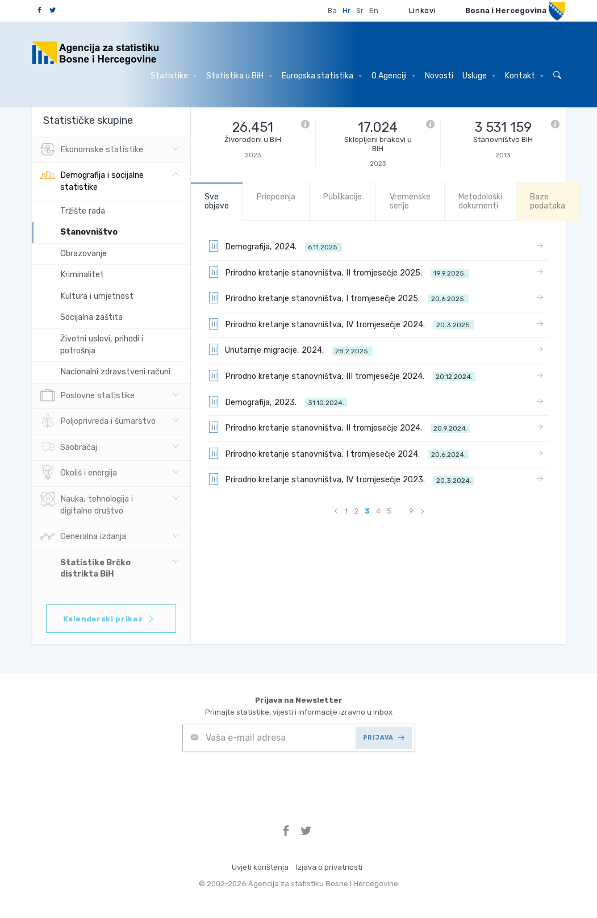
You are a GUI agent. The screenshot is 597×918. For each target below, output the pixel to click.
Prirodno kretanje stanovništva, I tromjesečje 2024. (338, 453)
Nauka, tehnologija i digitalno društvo (86, 504)
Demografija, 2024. (275, 246)
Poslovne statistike (87, 396)
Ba (332, 10)
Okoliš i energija (78, 473)
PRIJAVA (383, 737)
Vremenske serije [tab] (410, 201)
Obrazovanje (83, 253)
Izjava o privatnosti (329, 867)
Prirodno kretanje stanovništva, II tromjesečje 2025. (338, 272)
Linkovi (422, 10)
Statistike (174, 76)
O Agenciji (393, 76)
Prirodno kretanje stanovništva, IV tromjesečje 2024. (341, 323)
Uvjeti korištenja (260, 867)
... (400, 511)
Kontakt (524, 76)
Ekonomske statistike (91, 150)
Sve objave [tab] (216, 201)
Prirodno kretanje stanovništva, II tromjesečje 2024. (339, 427)
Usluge (478, 76)
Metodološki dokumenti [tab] (480, 201)
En (373, 10)
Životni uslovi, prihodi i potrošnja (101, 345)
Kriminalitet (82, 274)
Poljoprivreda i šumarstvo (98, 421)
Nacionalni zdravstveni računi (115, 372)
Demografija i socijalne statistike (92, 180)
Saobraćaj (68, 447)
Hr (346, 10)
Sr (360, 10)
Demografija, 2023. (277, 401)
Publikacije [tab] (342, 197)
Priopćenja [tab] (276, 197)
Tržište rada (82, 211)
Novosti (439, 76)
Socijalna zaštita (91, 317)
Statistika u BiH (239, 76)
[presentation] (268, 780)
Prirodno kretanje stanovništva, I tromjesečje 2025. (338, 297)
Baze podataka (547, 201)
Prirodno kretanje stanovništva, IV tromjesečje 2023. (341, 479)
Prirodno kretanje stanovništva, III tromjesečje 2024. (341, 375)
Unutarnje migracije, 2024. (290, 349)
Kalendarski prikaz (109, 619)
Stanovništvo (89, 232)
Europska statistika (322, 76)
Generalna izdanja (83, 536)
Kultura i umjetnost (96, 296)
